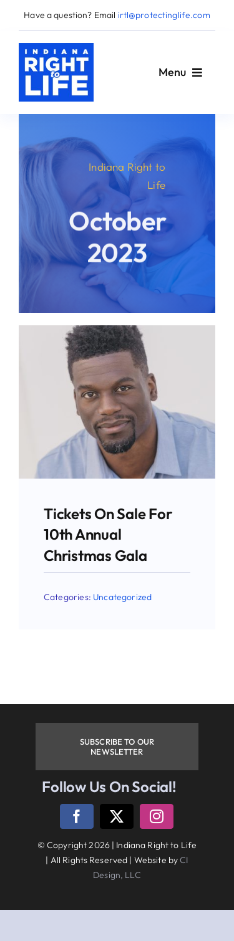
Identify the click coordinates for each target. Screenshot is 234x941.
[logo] (56, 48)
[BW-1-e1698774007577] (117, 330)
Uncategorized (122, 597)
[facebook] (77, 816)
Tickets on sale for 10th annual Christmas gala (108, 534)
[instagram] (156, 816)
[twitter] (117, 816)
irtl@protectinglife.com (164, 15)
